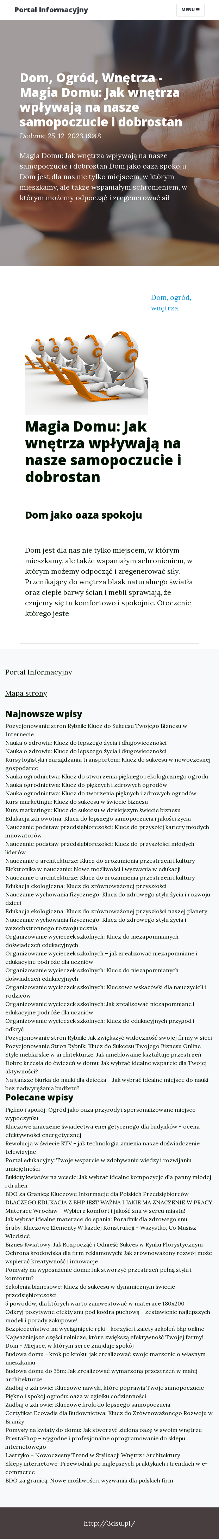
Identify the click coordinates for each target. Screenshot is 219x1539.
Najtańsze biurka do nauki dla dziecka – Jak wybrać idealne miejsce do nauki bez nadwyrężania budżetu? (106, 1084)
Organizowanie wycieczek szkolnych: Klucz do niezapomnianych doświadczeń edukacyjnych (92, 940)
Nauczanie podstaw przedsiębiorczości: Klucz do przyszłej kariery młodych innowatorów (107, 831)
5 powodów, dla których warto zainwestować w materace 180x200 (94, 1303)
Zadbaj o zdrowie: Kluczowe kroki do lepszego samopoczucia (87, 1404)
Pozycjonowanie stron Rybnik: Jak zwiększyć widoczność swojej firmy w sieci (108, 1037)
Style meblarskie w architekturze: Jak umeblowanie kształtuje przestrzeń (103, 1054)
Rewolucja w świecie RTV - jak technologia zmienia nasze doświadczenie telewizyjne (102, 1147)
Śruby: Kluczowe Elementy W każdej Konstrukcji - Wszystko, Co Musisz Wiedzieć (100, 1231)
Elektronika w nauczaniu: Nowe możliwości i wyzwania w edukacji (93, 869)
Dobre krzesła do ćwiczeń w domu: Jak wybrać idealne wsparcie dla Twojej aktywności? (106, 1067)
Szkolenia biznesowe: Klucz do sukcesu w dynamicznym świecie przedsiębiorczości (90, 1290)
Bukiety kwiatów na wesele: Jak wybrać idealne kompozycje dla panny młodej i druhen (108, 1181)
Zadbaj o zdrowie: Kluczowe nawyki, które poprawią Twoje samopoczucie (104, 1387)
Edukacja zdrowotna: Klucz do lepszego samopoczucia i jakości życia (98, 818)
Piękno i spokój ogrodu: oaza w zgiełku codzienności (75, 1396)
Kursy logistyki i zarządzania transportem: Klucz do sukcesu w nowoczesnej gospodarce (108, 763)
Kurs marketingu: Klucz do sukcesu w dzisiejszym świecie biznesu (93, 810)
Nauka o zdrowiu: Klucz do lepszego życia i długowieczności (86, 742)
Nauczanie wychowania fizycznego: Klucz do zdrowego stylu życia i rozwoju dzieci (107, 898)
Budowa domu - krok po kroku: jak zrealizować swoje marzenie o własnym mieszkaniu (105, 1358)
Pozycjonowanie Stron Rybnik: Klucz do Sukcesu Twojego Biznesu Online (103, 1046)
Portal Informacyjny (51, 9)
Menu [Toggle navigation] (190, 10)
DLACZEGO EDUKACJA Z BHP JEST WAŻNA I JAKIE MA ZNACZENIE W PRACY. (109, 1202)
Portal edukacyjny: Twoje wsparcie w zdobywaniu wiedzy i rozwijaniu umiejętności (98, 1164)
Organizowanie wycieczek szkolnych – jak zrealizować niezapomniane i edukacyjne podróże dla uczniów (101, 957)
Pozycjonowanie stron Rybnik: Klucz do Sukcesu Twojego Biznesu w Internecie (96, 730)
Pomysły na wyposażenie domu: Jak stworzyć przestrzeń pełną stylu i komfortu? (98, 1274)
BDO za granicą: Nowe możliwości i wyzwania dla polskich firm (89, 1480)
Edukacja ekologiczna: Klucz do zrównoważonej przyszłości (86, 885)
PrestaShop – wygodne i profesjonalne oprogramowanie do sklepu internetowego (95, 1442)
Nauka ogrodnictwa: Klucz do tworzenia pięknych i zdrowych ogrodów (100, 793)
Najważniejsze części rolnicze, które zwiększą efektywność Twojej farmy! (104, 1337)
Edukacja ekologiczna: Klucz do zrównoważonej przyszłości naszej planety (106, 911)
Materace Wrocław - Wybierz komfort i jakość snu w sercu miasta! (95, 1210)
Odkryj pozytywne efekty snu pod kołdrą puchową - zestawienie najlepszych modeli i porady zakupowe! (107, 1316)
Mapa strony (26, 693)
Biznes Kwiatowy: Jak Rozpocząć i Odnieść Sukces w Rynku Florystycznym (104, 1244)
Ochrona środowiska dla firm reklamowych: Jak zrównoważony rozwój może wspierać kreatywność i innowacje (108, 1257)
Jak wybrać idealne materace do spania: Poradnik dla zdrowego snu (96, 1219)
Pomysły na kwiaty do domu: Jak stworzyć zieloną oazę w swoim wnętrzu (103, 1429)
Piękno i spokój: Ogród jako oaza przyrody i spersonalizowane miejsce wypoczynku (100, 1114)
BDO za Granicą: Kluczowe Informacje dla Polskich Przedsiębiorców (97, 1193)
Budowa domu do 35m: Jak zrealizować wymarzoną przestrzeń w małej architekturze (101, 1375)
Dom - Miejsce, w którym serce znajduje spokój (69, 1345)
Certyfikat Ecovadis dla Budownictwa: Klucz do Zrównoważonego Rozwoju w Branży (109, 1417)
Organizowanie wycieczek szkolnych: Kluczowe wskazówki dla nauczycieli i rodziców (105, 991)
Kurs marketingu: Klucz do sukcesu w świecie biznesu (76, 801)
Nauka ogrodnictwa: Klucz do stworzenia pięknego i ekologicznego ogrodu (106, 776)
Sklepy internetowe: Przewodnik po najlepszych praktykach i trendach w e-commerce (106, 1467)
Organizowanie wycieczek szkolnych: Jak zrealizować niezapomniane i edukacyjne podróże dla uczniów (99, 1008)
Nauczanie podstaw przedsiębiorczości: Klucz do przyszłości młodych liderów (99, 848)
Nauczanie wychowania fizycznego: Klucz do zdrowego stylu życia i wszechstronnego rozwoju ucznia (95, 924)
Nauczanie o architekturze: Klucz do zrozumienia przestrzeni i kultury (100, 860)
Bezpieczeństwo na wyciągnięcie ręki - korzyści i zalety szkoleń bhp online (104, 1328)
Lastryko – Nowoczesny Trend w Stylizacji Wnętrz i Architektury (92, 1455)
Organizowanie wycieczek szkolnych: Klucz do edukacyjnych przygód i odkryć (99, 1025)
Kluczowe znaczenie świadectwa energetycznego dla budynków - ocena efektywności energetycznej (102, 1130)
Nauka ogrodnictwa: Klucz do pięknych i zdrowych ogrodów (86, 784)
